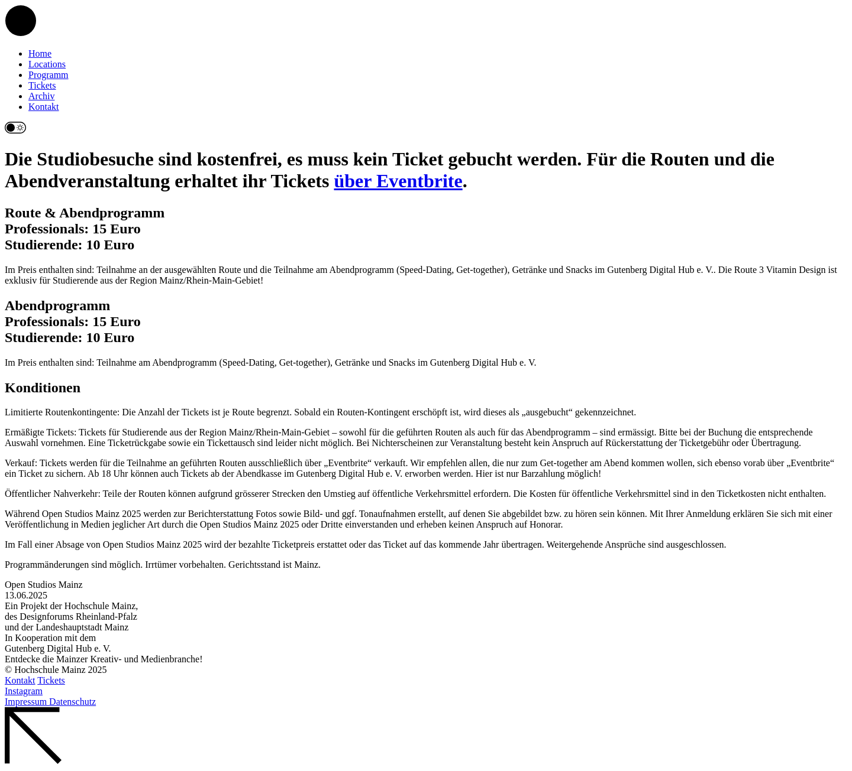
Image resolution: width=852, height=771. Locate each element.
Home (39, 53)
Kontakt (43, 107)
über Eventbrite (398, 180)
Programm (48, 75)
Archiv (41, 96)
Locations (47, 64)
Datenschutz (72, 702)
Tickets (42, 85)
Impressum (27, 702)
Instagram (24, 691)
